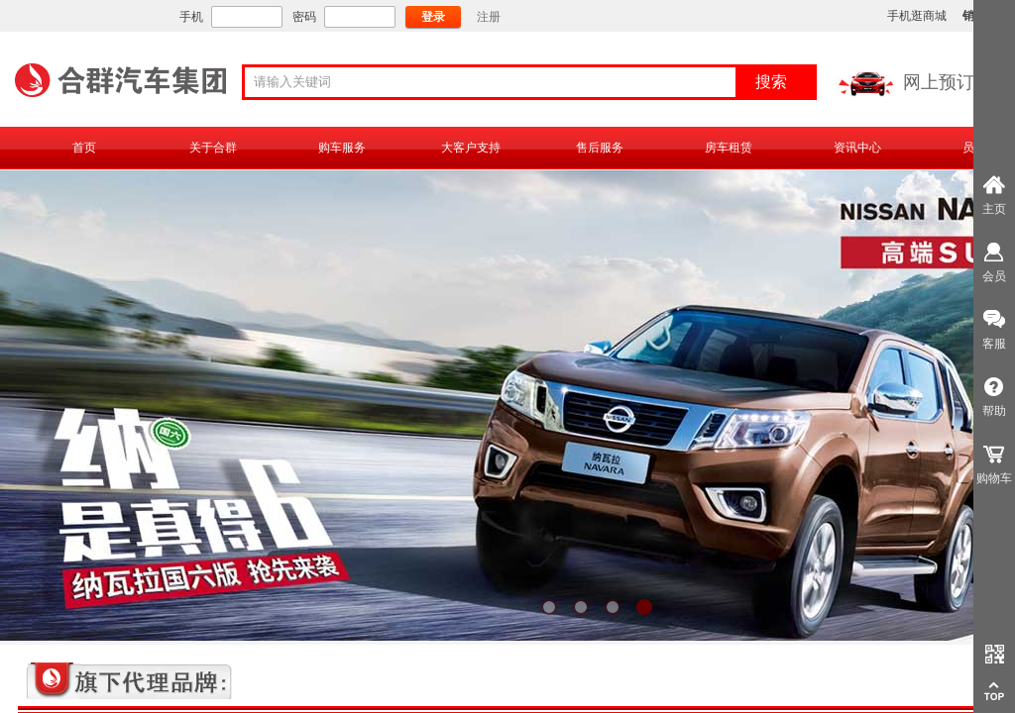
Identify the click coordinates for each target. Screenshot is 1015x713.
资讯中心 (857, 147)
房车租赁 (728, 147)
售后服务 (599, 147)
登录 (433, 17)
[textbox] (496, 82)
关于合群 (213, 147)
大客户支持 (471, 147)
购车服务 (342, 147)
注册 (489, 17)
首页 (84, 147)
